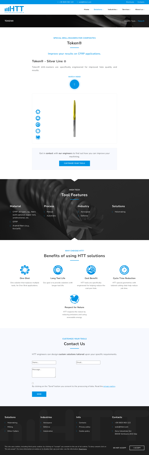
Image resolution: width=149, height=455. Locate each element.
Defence (84, 215)
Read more (83, 449)
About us (139, 9)
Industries (112, 9)
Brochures (130, 2)
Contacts (141, 2)
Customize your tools (74, 163)
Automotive (48, 431)
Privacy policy (84, 427)
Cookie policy (84, 431)
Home (86, 9)
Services (125, 9)
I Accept (137, 448)
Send (39, 394)
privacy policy (109, 386)
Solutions (98, 9)
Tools (133, 21)
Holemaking (120, 212)
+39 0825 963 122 (66, 2)
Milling (10, 427)
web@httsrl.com (85, 2)
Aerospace (85, 212)
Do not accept (119, 448)
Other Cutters (13, 431)
